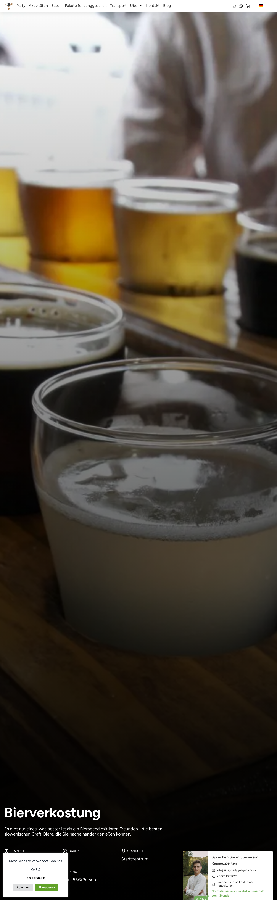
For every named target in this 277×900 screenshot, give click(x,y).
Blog (167, 5)
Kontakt (153, 5)
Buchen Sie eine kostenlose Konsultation (232, 884)
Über (134, 5)
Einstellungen (36, 878)
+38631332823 (224, 876)
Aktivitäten (38, 5)
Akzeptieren (46, 887)
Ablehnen (23, 887)
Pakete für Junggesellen (86, 5)
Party (20, 5)
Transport (118, 5)
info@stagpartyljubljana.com (233, 870)
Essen (56, 5)
